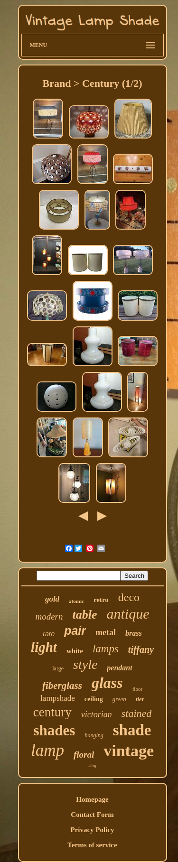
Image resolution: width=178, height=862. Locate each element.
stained (137, 713)
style (85, 664)
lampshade (57, 698)
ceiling (93, 699)
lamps (106, 649)
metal (105, 632)
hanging (93, 735)
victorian (96, 714)
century (52, 712)
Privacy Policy (92, 830)
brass (133, 633)
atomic (76, 601)
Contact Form (92, 814)
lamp (47, 750)
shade (132, 730)
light (44, 647)
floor (137, 689)
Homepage (92, 799)
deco (129, 597)
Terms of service (92, 845)
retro (101, 599)
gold (52, 598)
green (119, 699)
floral (84, 755)
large (58, 668)
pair (75, 630)
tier (140, 699)
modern (49, 616)
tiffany (141, 649)
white (74, 651)
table (85, 614)
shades (54, 730)
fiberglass (62, 685)
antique (128, 613)
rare (49, 634)
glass (107, 682)
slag (92, 765)
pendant (119, 668)
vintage (128, 751)
